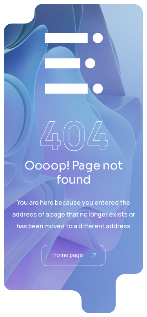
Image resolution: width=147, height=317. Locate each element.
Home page (74, 255)
